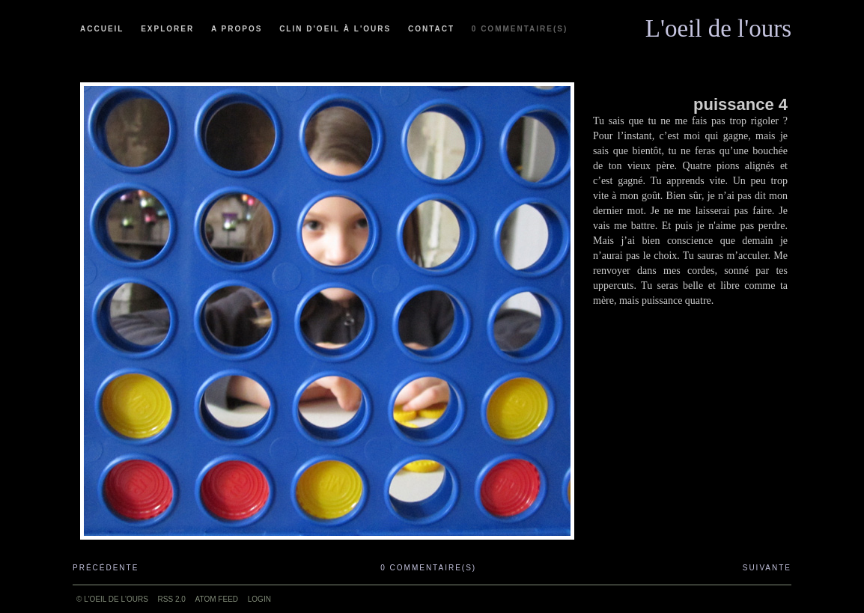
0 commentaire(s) (520, 29)
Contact (431, 29)
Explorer (167, 29)
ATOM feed (216, 599)
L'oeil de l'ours (718, 24)
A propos (236, 29)
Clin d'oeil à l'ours (335, 29)
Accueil (102, 29)
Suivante (767, 568)
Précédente (106, 568)
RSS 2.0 (172, 599)
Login (259, 599)
